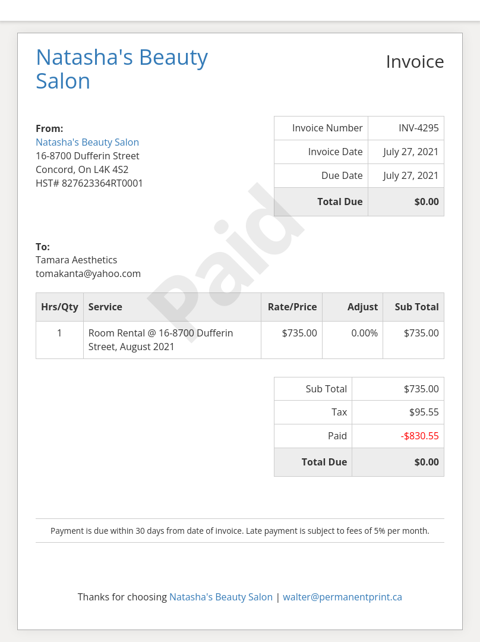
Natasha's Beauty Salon (87, 142)
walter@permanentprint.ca (342, 596)
